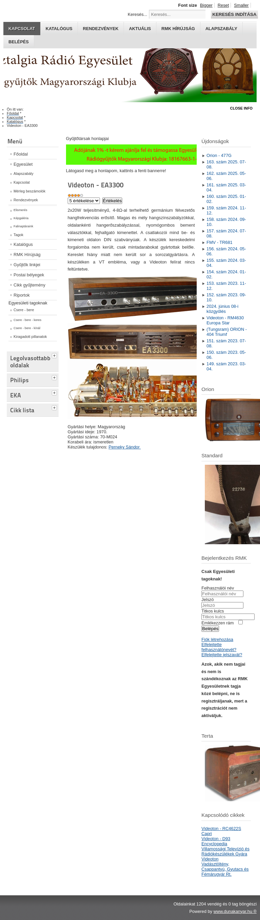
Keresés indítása (234, 14)
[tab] (55, 354)
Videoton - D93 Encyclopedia (215, 841)
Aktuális (140, 28)
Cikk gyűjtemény (29, 285)
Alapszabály (221, 28)
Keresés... (137, 14)
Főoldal (21, 154)
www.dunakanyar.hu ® (235, 911)
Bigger (206, 5)
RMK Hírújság (27, 254)
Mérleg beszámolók (29, 191)
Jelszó (207, 599)
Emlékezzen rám (217, 622)
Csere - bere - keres (27, 320)
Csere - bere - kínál (27, 328)
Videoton (209, 858)
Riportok (22, 295)
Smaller (241, 5)
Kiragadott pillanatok (30, 337)
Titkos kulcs (212, 611)
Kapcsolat (21, 28)
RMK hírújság (178, 28)
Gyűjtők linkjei (27, 264)
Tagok (18, 235)
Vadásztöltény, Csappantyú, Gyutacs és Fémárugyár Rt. (224, 869)
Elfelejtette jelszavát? (221, 654)
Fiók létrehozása (217, 639)
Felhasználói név (217, 588)
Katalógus (59, 28)
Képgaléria (21, 218)
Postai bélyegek (29, 274)
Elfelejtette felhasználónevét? (218, 647)
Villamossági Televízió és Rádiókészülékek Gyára (225, 851)
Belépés (18, 41)
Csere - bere (24, 310)
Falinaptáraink (23, 226)
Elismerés (20, 210)
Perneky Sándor (125, 447)
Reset (223, 5)
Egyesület (23, 164)
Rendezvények (100, 28)
